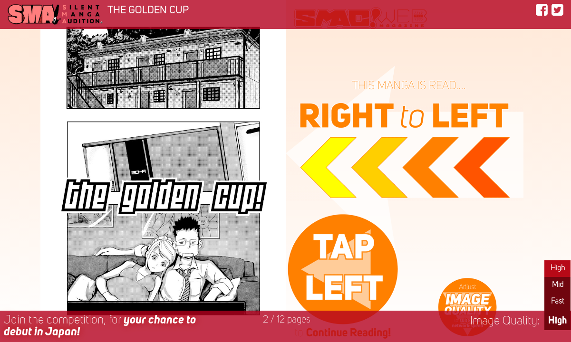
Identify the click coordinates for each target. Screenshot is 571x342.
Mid (557, 285)
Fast (557, 301)
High (558, 268)
